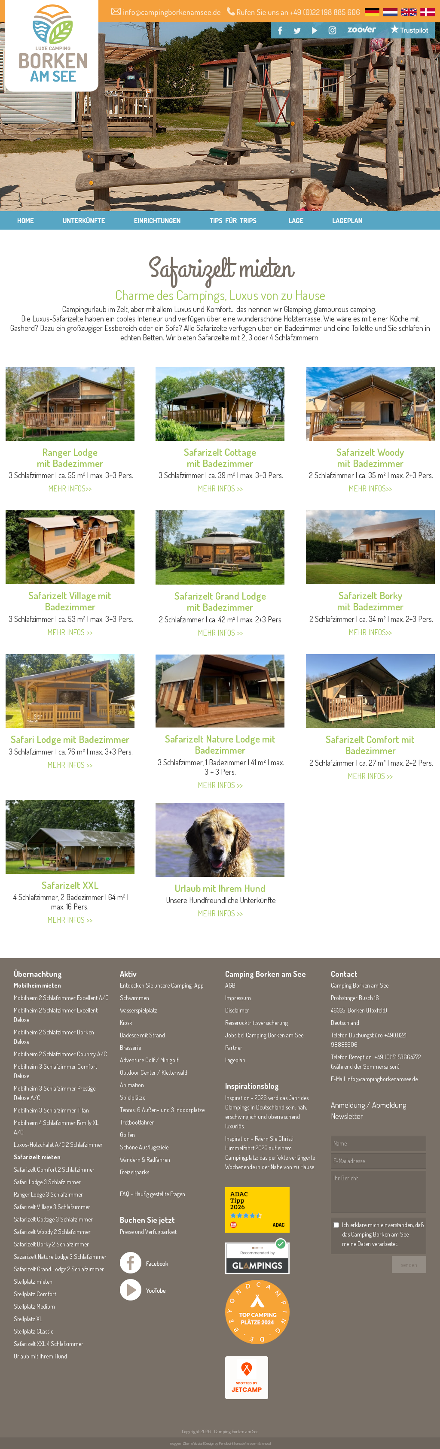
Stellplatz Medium (34, 1306)
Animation (132, 1084)
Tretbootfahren (137, 1122)
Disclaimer (237, 1010)
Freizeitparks (134, 1172)
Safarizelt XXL (70, 885)
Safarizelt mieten (37, 1157)
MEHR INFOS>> (70, 488)
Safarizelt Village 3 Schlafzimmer (52, 1206)
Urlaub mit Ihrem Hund (220, 888)
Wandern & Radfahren (145, 1159)
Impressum (238, 997)
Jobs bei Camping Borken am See (264, 1035)
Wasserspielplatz (138, 1010)
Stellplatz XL (28, 1318)
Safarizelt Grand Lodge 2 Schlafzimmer (59, 1269)
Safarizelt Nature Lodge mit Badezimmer (220, 744)
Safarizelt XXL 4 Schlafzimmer (48, 1343)
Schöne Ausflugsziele (144, 1147)
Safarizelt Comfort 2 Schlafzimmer (54, 1169)
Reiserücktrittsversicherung (256, 1022)
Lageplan (235, 1060)
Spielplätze (132, 1097)
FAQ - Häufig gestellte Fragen (152, 1193)
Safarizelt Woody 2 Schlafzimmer (52, 1231)
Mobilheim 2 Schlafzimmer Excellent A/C (61, 997)
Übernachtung (38, 974)
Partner (233, 1047)
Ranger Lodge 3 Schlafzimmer (48, 1194)
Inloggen (175, 1443)
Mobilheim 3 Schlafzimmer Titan (51, 1110)
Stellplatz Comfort (35, 1293)
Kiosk (126, 1022)
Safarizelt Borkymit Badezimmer (370, 600)
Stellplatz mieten (33, 1281)
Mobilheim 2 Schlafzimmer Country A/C (60, 1054)
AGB (230, 985)
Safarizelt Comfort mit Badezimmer (370, 744)
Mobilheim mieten (37, 985)
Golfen (127, 1134)
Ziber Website (192, 1443)
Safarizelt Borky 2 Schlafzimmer (51, 1244)
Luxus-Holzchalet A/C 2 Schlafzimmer (58, 1144)
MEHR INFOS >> (69, 632)
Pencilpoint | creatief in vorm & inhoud (245, 1443)
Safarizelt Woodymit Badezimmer (370, 457)
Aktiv (128, 974)
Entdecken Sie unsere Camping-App (162, 985)
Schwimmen (134, 997)
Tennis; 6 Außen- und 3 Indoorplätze (162, 1109)
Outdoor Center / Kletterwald (153, 1072)
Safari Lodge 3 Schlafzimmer (47, 1181)
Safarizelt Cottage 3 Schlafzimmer (53, 1219)
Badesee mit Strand (142, 1035)
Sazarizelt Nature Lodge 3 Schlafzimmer (60, 1256)
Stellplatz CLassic (33, 1331)
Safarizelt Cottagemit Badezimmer (220, 457)
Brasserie (130, 1047)
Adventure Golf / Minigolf (149, 1060)
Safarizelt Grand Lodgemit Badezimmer (220, 601)
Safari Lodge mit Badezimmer (70, 739)
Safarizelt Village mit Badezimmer (69, 600)
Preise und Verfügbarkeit (148, 1231)
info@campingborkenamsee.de (382, 1078)
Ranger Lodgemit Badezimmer (70, 457)
